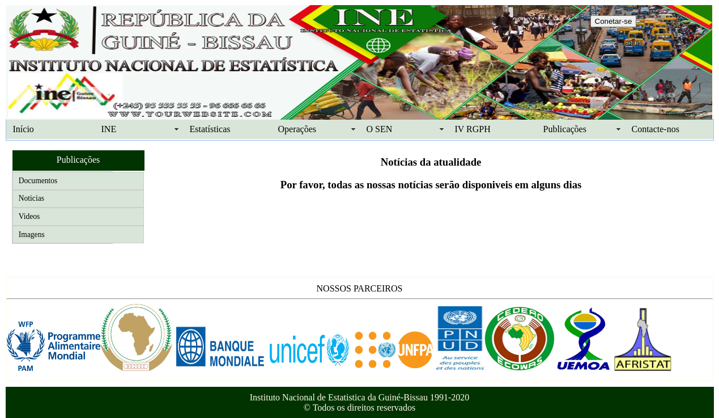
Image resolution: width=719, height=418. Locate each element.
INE (109, 129)
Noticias (31, 198)
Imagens (32, 234)
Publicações (564, 129)
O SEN (380, 129)
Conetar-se (613, 21)
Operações (297, 129)
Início (23, 129)
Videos (29, 216)
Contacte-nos (655, 129)
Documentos (38, 180)
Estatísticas (210, 129)
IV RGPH (473, 129)
